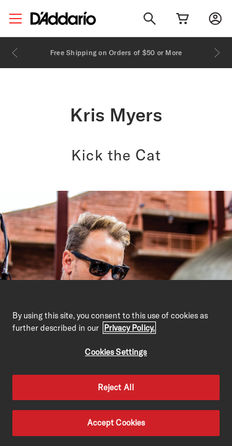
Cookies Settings (116, 352)
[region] (116, 363)
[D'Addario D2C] (63, 18)
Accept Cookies (116, 422)
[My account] (215, 19)
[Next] (217, 52)
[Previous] (14, 52)
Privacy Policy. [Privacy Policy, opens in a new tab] (129, 328)
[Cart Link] (182, 18)
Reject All (116, 387)
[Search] (149, 18)
